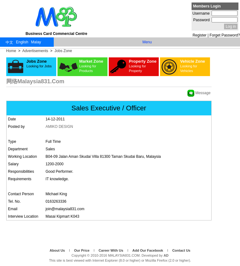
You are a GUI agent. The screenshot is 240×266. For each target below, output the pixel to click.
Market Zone (91, 66)
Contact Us (181, 250)
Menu (147, 42)
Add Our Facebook (148, 250)
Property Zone (143, 66)
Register (199, 35)
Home (11, 51)
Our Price (82, 250)
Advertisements (35, 51)
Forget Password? (225, 35)
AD (165, 255)
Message (199, 93)
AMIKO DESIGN (59, 126)
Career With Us (111, 250)
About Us (58, 250)
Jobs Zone (62, 51)
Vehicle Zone (192, 66)
